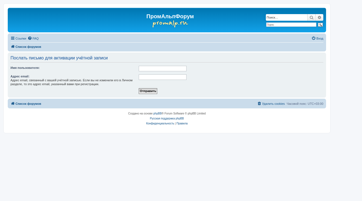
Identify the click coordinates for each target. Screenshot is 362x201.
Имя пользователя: (25, 67)
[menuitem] (33, 38)
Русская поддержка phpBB (167, 118)
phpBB (157, 113)
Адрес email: (20, 76)
